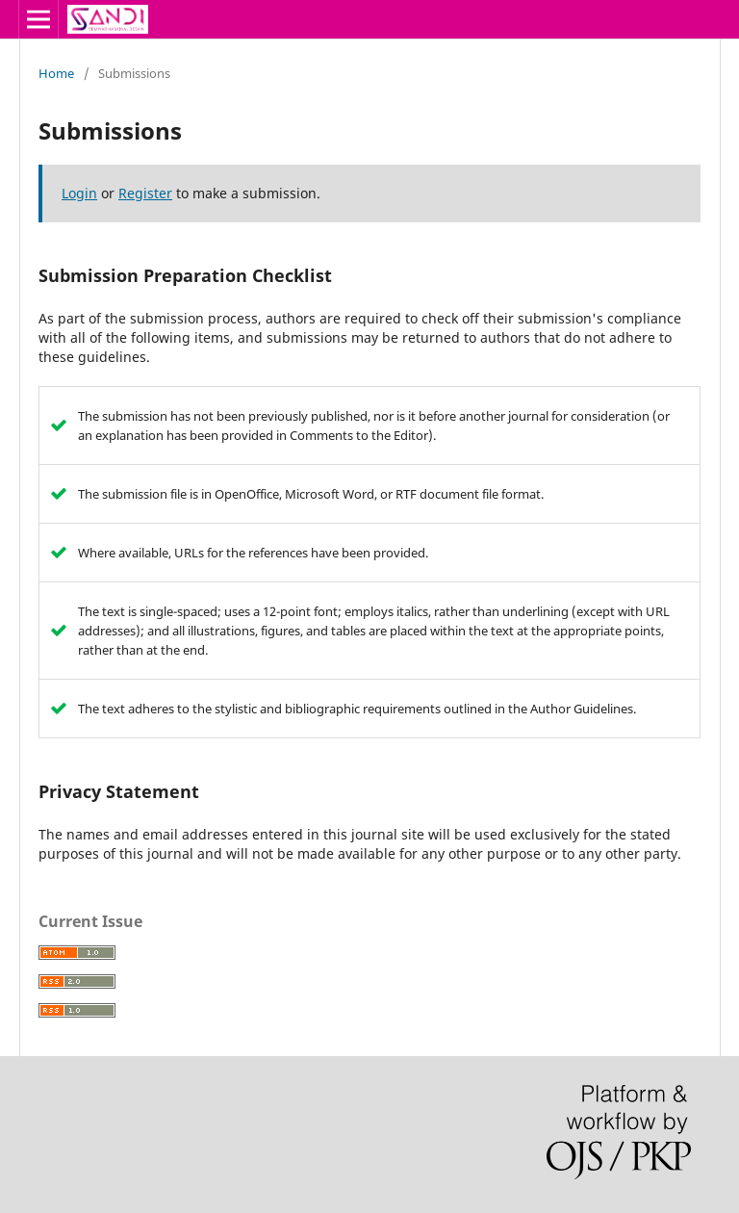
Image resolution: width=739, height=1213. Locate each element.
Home (56, 73)
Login (79, 193)
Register (145, 193)
